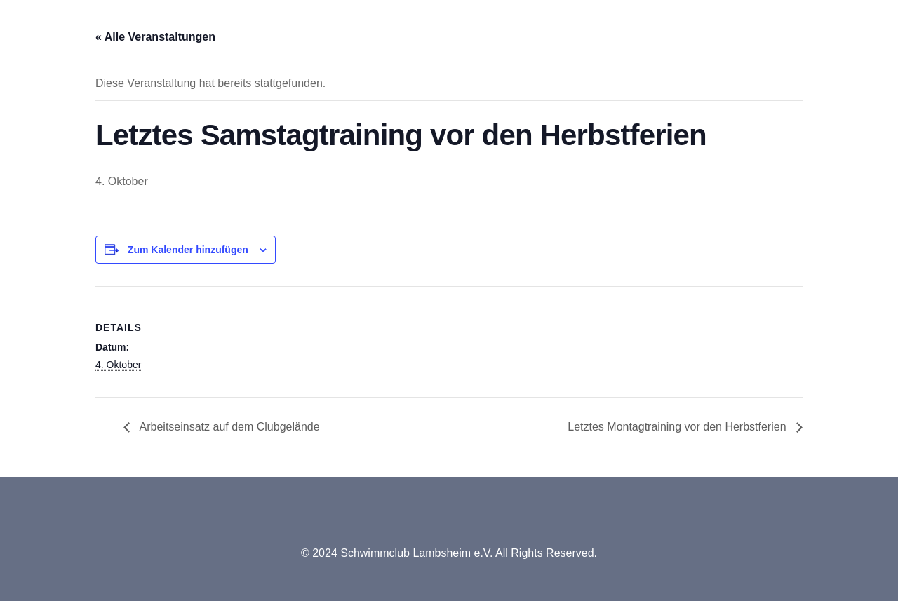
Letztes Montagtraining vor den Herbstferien (678, 427)
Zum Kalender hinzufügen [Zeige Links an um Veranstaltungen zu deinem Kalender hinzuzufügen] (188, 249)
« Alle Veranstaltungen (155, 37)
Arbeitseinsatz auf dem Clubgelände (228, 427)
